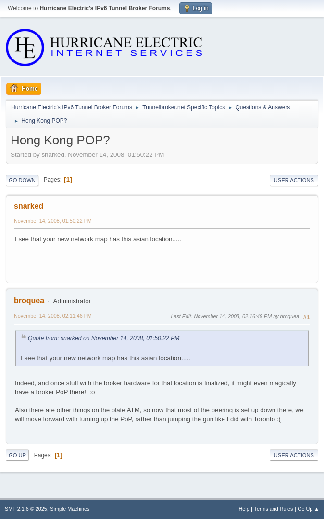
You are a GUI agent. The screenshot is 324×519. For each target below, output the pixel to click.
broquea (29, 300)
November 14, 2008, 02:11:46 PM (53, 315)
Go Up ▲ (308, 509)
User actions (294, 180)
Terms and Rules (273, 509)
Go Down (22, 180)
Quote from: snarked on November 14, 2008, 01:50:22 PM (104, 338)
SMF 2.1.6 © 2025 (26, 509)
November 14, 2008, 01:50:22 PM (53, 221)
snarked (28, 206)
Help (244, 509)
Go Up (17, 455)
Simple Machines (69, 509)
